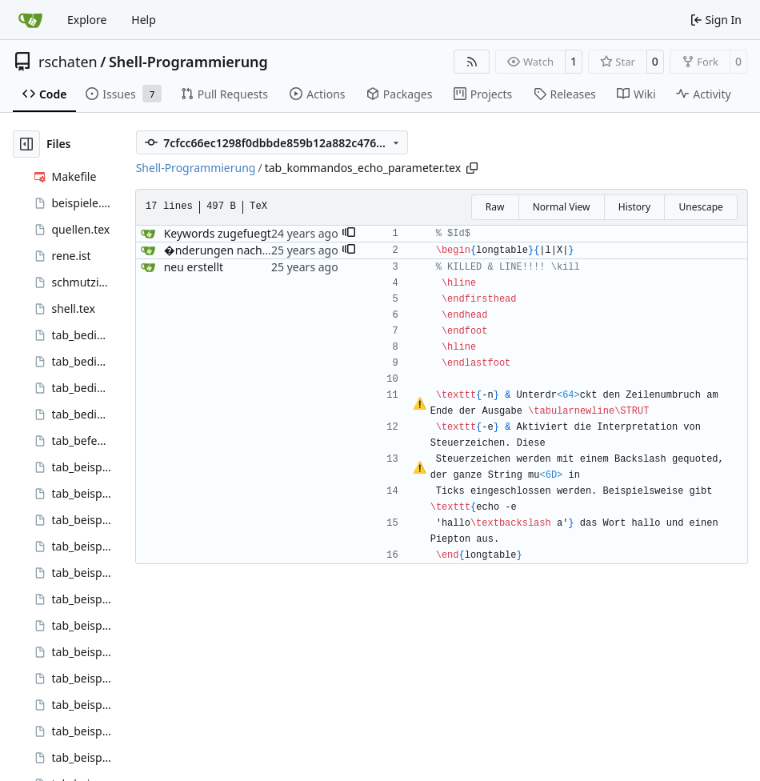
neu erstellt (193, 266)
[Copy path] (472, 168)
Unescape (700, 207)
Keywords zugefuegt (217, 233)
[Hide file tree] (26, 144)
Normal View (561, 207)
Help (143, 19)
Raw (495, 207)
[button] (348, 234)
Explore (86, 19)
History (634, 207)
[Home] (30, 20)
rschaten (68, 62)
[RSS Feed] (472, 62)
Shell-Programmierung (188, 62)
